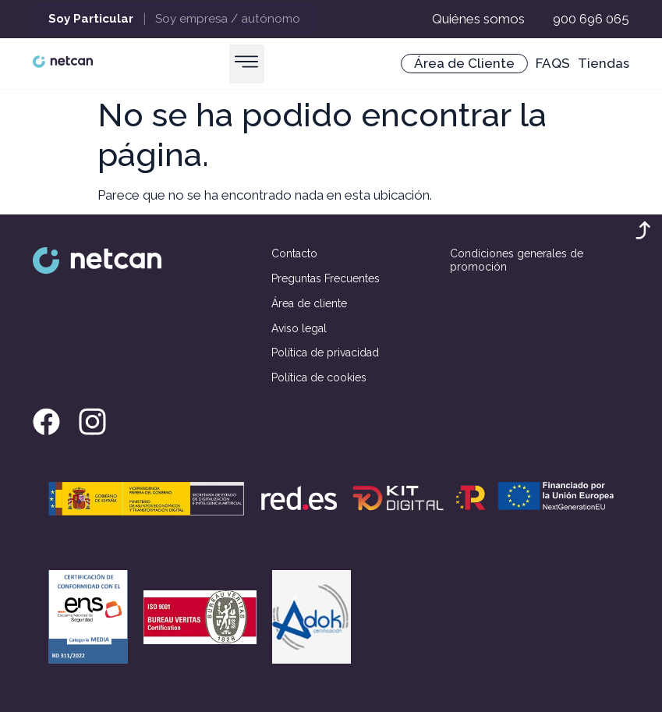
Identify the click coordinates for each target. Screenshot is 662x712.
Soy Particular (90, 19)
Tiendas (603, 63)
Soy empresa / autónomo (227, 19)
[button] (246, 63)
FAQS (553, 63)
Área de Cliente (464, 63)
